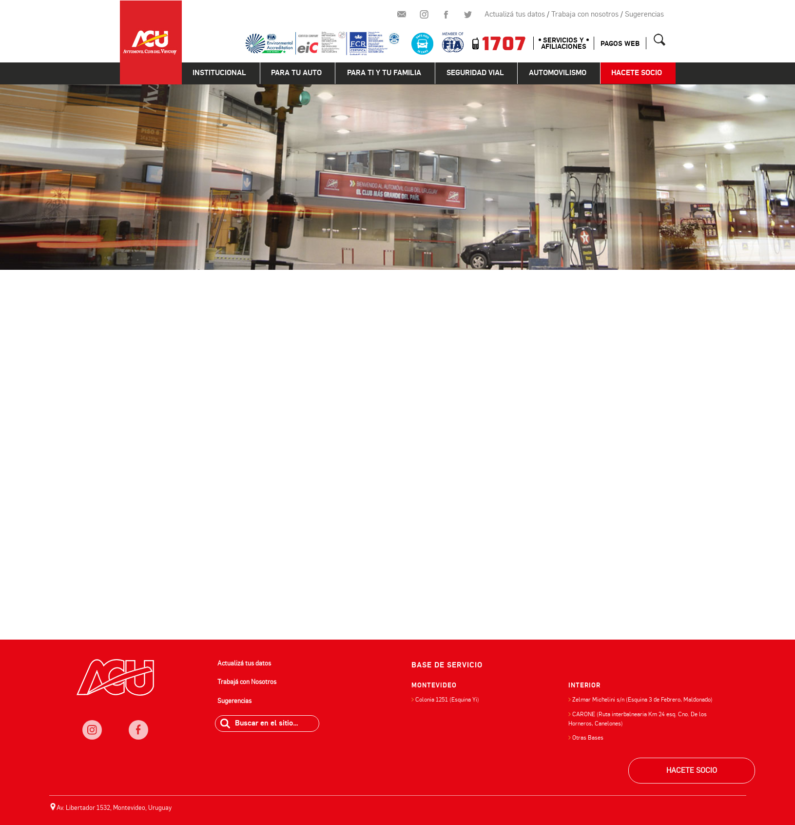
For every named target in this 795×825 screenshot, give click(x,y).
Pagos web (620, 44)
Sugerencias (644, 14)
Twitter (468, 14)
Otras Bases (587, 737)
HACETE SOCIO (691, 770)
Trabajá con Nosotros (246, 681)
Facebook (446, 14)
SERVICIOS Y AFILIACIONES (563, 43)
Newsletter (402, 14)
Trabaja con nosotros (585, 14)
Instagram (424, 14)
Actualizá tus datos (515, 14)
